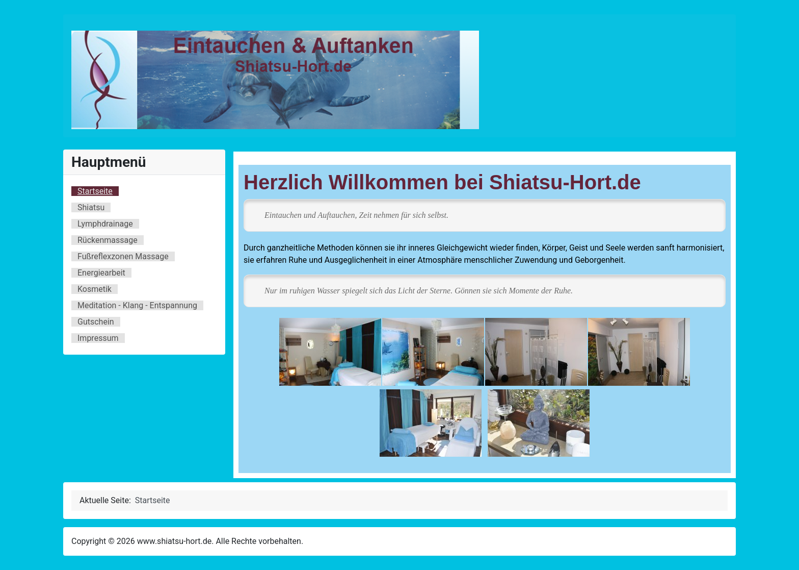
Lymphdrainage (105, 224)
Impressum (98, 338)
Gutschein (95, 322)
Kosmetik (94, 289)
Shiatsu (90, 207)
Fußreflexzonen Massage (123, 256)
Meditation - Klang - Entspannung (137, 305)
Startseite (95, 191)
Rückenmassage (107, 240)
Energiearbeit (101, 273)
